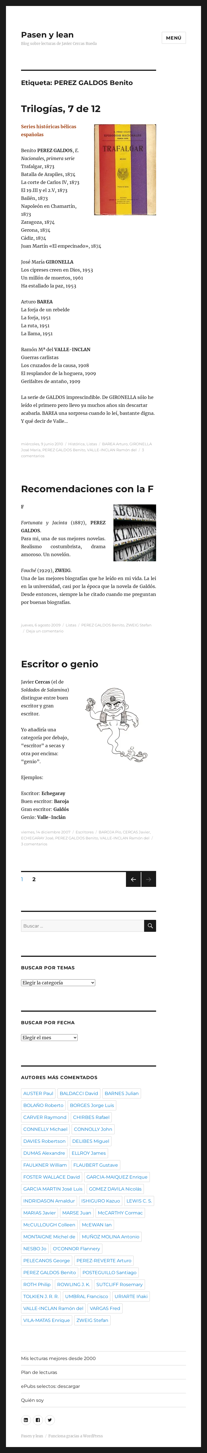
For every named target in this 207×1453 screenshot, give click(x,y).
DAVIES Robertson (44, 1141)
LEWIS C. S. (139, 1201)
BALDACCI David (79, 1093)
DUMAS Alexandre (44, 1153)
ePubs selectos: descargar (50, 1386)
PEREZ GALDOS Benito (63, 450)
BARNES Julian (122, 1093)
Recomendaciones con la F (87, 488)
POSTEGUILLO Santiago (109, 1272)
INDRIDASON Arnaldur (49, 1201)
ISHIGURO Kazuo (100, 1201)
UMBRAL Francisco (86, 1296)
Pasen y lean (47, 35)
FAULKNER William (45, 1165)
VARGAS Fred (105, 1308)
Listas (91, 444)
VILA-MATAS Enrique (46, 1320)
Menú (174, 38)
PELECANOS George (46, 1260)
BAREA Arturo (115, 444)
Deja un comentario (44, 631)
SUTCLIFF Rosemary (119, 1284)
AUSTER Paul (38, 1093)
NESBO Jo (34, 1248)
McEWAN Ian (97, 1225)
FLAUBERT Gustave (95, 1165)
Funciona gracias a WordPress (75, 1436)
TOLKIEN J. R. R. (41, 1296)
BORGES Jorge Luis (92, 1105)
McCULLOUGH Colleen (49, 1225)
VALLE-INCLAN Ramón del (112, 450)
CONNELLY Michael (45, 1129)
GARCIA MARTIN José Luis (52, 1189)
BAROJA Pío (110, 832)
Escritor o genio (59, 664)
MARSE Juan (76, 1213)
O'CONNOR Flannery (76, 1248)
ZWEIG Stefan (139, 625)
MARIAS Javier (39, 1213)
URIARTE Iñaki (131, 1296)
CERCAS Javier (136, 832)
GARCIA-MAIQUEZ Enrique (117, 1177)
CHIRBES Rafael (91, 1117)
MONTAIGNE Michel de (49, 1236)
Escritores (85, 832)
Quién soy (32, 1400)
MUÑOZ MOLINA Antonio (110, 1236)
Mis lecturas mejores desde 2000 (58, 1358)
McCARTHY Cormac (120, 1213)
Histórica (76, 444)
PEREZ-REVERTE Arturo (103, 1260)
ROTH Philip (37, 1284)
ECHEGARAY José (37, 838)
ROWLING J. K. (73, 1284)
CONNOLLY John (93, 1129)
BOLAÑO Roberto (43, 1105)
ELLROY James (89, 1153)
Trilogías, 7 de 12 (60, 108)
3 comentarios (34, 844)
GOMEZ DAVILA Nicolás (115, 1189)
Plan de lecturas (39, 1372)
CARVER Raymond (45, 1117)
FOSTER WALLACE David (51, 1177)
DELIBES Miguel (90, 1141)
